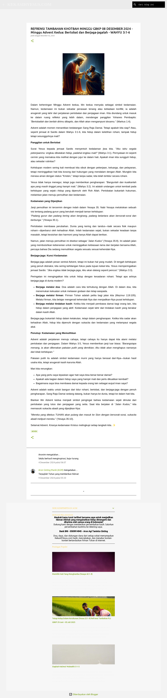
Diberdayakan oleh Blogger (83, 694)
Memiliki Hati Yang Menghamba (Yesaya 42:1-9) (72, 574)
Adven (34, 431)
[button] (32, 41)
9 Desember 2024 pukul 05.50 (52, 478)
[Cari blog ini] (151, 4)
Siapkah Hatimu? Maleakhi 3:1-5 (65, 667)
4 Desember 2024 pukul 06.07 (52, 462)
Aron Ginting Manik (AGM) (50, 470)
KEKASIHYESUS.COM (29, 4)
